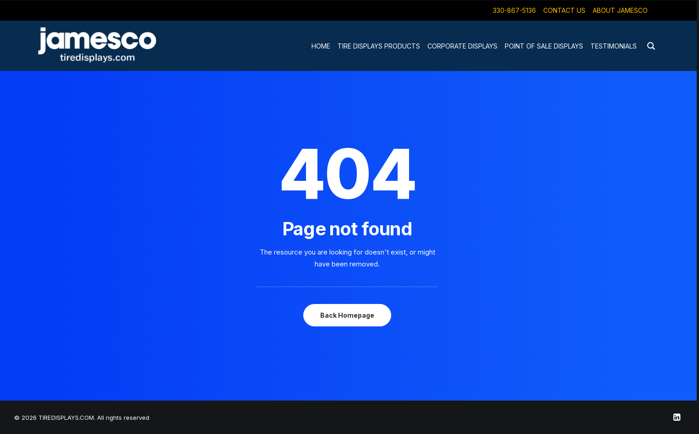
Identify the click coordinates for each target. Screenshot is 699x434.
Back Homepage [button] (347, 315)
